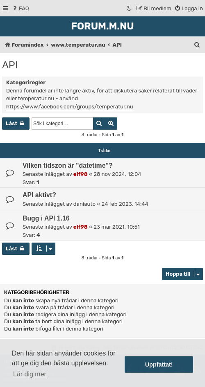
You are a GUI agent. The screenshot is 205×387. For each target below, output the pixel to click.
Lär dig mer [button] (29, 374)
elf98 (80, 174)
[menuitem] (20, 8)
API (10, 64)
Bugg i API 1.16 (46, 218)
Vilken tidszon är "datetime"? (68, 165)
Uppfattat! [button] (159, 364)
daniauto (84, 204)
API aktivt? (39, 194)
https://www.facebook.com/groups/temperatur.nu (69, 107)
